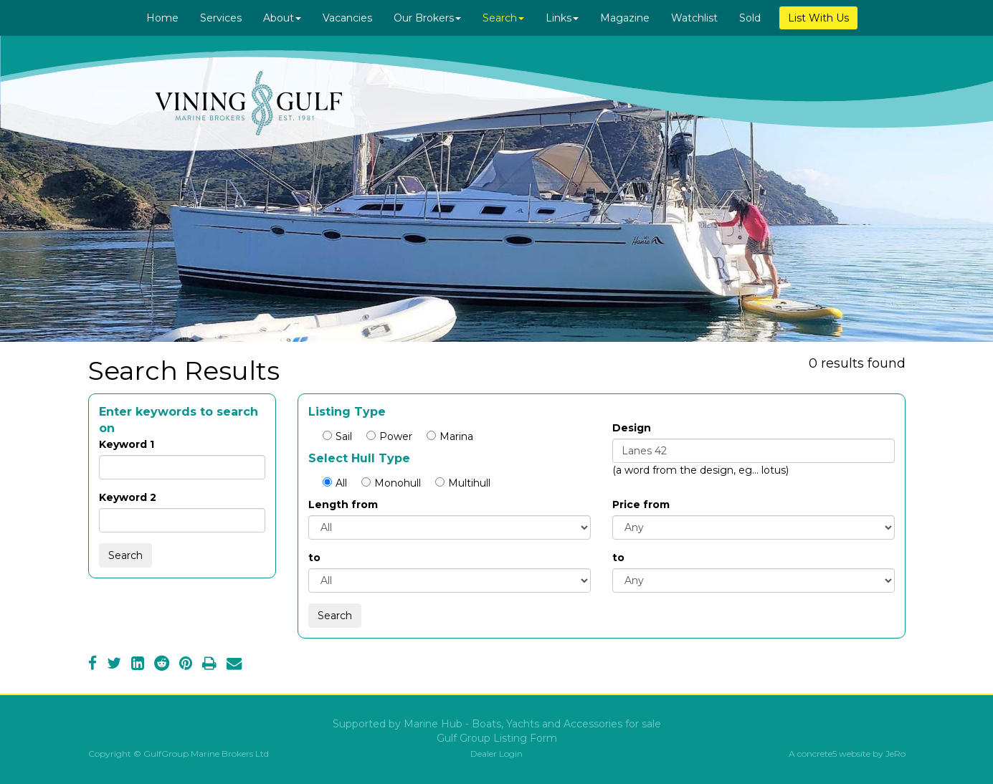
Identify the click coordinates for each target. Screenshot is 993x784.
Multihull (462, 483)
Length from (343, 504)
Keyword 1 (126, 444)
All (335, 483)
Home (162, 17)
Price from (641, 504)
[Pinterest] (185, 665)
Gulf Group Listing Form (497, 738)
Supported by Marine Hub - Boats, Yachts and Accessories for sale (497, 723)
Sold (750, 17)
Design (631, 427)
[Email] (234, 665)
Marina (450, 436)
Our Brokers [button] (427, 17)
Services (221, 17)
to (314, 557)
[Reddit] (161, 665)
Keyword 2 (127, 497)
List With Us (818, 17)
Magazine (625, 17)
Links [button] (562, 17)
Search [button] (503, 17)
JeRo (895, 753)
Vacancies (347, 17)
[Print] (209, 665)
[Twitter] (114, 665)
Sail (337, 436)
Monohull (391, 483)
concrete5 (817, 753)
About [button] (282, 17)
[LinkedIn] (137, 665)
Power (389, 436)
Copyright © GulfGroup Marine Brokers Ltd (178, 753)
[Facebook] (92, 665)
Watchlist (694, 17)
